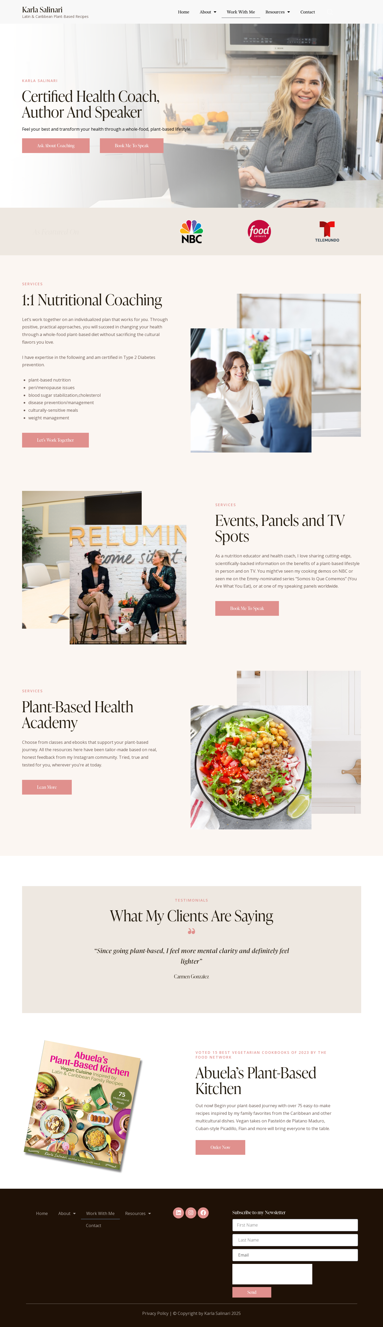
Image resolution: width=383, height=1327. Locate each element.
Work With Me (241, 11)
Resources (277, 12)
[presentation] (272, 1277)
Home (183, 11)
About (208, 12)
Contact (307, 11)
